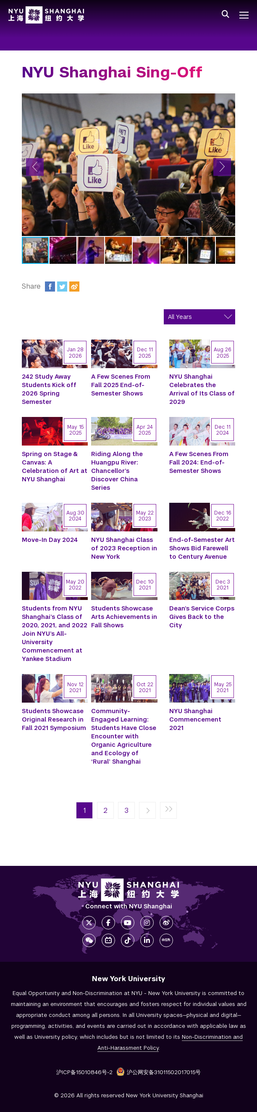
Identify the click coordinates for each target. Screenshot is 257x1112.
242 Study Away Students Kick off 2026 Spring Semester (49, 389)
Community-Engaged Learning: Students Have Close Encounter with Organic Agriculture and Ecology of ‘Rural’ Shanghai (123, 736)
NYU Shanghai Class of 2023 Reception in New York (124, 548)
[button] (35, 167)
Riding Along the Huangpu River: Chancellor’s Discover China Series (117, 470)
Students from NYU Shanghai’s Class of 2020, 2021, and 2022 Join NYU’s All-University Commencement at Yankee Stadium (54, 634)
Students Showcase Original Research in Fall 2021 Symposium (54, 719)
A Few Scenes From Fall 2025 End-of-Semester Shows (120, 385)
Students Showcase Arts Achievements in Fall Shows (124, 617)
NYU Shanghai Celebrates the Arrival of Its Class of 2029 (202, 389)
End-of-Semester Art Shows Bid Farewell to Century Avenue (202, 548)
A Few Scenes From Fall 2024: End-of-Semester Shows (198, 462)
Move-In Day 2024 (50, 540)
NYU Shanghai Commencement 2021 (195, 719)
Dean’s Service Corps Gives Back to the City (201, 617)
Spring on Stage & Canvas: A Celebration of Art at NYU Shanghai (54, 466)
